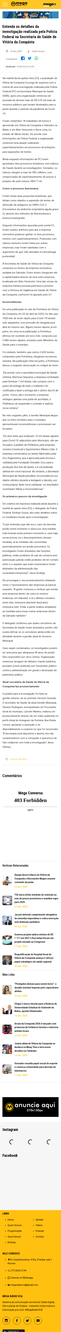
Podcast (40, 1231)
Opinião (39, 1219)
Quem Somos (15, 1225)
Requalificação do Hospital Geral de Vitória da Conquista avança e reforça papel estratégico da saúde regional (33, 958)
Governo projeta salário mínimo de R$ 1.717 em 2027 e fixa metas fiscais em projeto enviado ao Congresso (34, 938)
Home (11, 1219)
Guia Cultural (14, 1236)
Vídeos (39, 1225)
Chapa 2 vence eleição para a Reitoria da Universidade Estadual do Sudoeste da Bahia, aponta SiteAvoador (35, 1007)
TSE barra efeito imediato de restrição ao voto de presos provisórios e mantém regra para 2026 (36, 898)
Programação (15, 1231)
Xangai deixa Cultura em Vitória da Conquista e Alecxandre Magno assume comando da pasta (34, 878)
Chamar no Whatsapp (22, 1277)
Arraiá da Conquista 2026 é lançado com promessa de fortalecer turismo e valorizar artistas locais (36, 1027)
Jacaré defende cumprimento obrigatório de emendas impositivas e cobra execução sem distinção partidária (36, 918)
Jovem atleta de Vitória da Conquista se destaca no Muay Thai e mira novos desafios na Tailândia (34, 1047)
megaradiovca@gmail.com (24, 1285)
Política (23, 759)
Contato (40, 1236)
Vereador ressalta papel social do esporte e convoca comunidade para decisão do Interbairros (35, 1067)
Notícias (14, 759)
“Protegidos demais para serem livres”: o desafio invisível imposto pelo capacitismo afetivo (36, 987)
